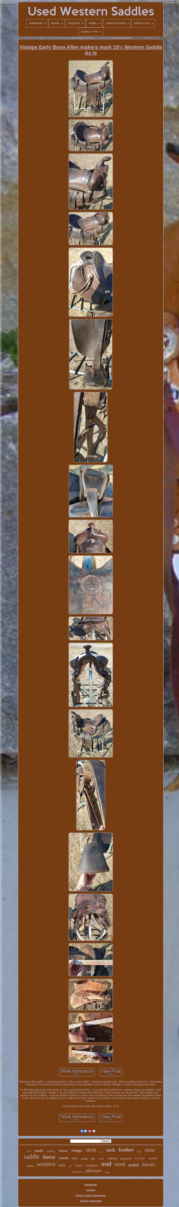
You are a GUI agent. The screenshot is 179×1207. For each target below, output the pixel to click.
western (46, 1164)
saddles (153, 1158)
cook (29, 1151)
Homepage (90, 1184)
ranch (63, 1158)
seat (62, 1165)
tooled (134, 1165)
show (150, 1150)
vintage (76, 1150)
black (78, 1165)
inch (74, 1158)
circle (91, 1150)
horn (139, 1152)
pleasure (94, 1170)
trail (106, 1164)
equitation (126, 1158)
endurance (77, 1172)
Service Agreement (91, 1200)
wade (101, 1158)
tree (70, 1166)
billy (93, 1158)
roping (112, 1158)
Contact (90, 1190)
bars (101, 1152)
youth (38, 1151)
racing (84, 1158)
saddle (32, 1156)
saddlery (51, 1151)
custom (30, 1166)
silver (140, 1158)
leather (126, 1150)
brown (63, 1151)
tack (110, 1150)
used (120, 1164)
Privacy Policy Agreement (91, 1195)
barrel (148, 1164)
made (107, 1172)
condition (91, 1165)
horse (49, 1157)
